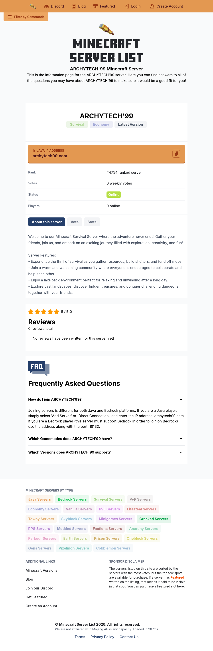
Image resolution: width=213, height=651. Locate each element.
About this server (47, 222)
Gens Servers (39, 547)
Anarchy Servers (143, 528)
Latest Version (130, 124)
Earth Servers (75, 538)
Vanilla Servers (79, 508)
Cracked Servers (153, 518)
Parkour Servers (42, 538)
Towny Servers (41, 518)
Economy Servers (43, 508)
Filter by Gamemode (26, 17)
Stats (91, 222)
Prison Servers (107, 538)
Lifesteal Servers (141, 508)
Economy (101, 124)
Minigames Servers (115, 518)
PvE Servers (109, 508)
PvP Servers (140, 499)
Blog (29, 579)
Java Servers (39, 499)
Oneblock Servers (142, 538)
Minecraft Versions (41, 570)
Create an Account (41, 606)
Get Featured (36, 597)
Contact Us (129, 637)
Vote (75, 222)
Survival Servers (108, 499)
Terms (80, 637)
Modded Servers (71, 528)
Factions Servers (107, 528)
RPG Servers (39, 528)
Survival (77, 124)
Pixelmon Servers (74, 547)
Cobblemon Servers (113, 547)
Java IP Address (48, 150)
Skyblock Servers (76, 518)
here (180, 586)
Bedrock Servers (72, 499)
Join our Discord (39, 588)
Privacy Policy (102, 637)
